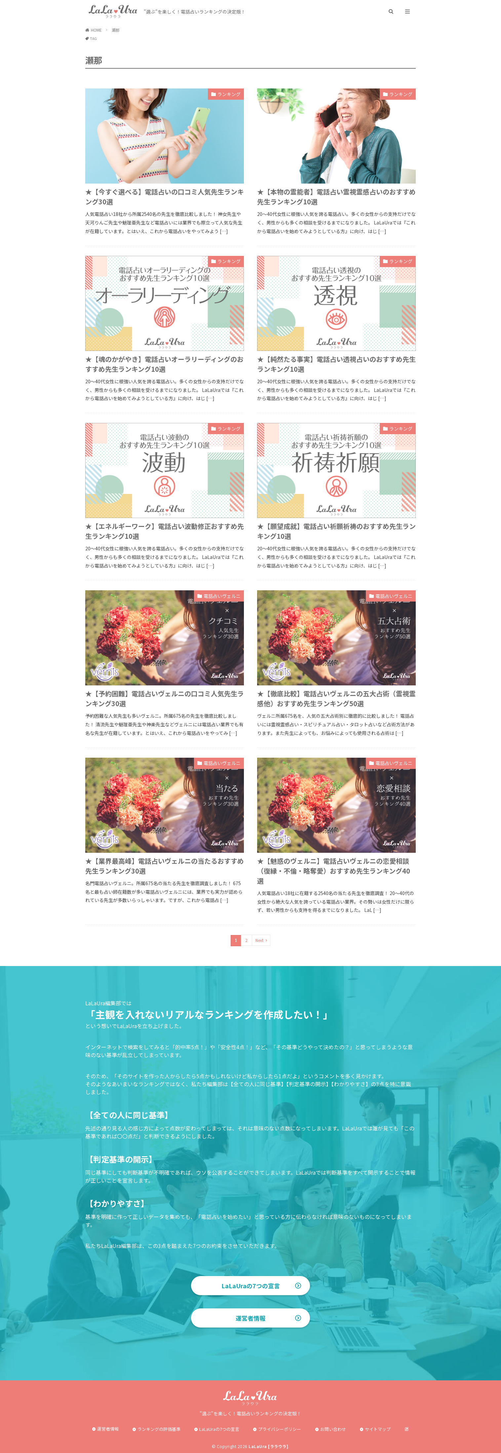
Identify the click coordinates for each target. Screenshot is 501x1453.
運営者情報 (250, 1318)
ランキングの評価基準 (158, 1429)
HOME (96, 30)
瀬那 (116, 30)
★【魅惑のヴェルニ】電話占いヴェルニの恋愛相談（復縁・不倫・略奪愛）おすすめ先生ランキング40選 (333, 870)
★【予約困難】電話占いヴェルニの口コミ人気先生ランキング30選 (164, 698)
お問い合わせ (333, 1429)
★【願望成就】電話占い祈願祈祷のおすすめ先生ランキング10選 (336, 531)
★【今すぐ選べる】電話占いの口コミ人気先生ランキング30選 (164, 196)
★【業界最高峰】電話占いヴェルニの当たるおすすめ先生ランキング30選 (164, 866)
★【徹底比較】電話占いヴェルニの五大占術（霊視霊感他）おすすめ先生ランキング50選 (336, 698)
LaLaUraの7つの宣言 (250, 1285)
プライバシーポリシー (279, 1429)
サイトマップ (378, 1429)
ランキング (229, 94)
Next (259, 940)
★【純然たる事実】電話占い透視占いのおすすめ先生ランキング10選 (336, 364)
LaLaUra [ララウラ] (268, 1446)
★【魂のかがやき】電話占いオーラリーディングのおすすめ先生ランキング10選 (164, 364)
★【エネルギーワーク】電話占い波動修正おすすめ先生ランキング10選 (164, 531)
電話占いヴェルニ (222, 596)
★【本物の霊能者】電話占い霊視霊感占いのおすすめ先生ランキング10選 (336, 196)
